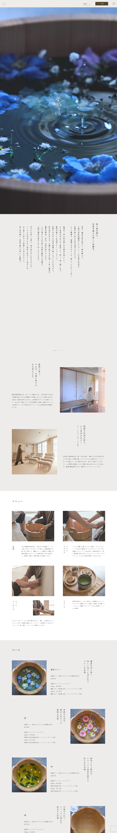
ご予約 (102, 4)
